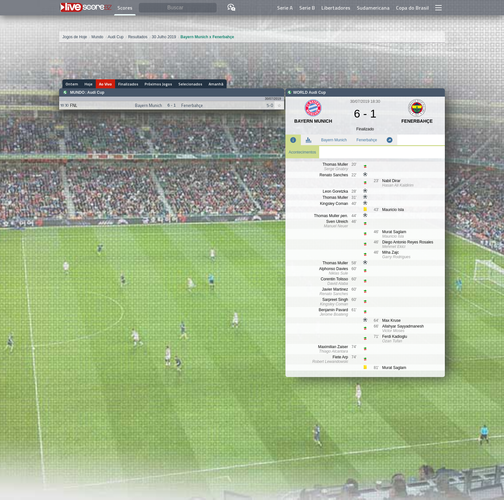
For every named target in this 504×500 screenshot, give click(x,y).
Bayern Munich (334, 140)
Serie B (307, 8)
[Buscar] (178, 8)
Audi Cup (95, 92)
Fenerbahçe (366, 140)
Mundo (77, 92)
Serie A (285, 8)
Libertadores (335, 8)
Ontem (72, 84)
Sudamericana (373, 8)
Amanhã (216, 84)
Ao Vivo (105, 84)
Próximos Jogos (158, 84)
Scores (124, 8)
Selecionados (190, 84)
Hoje (89, 84)
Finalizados (128, 84)
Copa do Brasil (412, 8)
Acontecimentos (302, 152)
